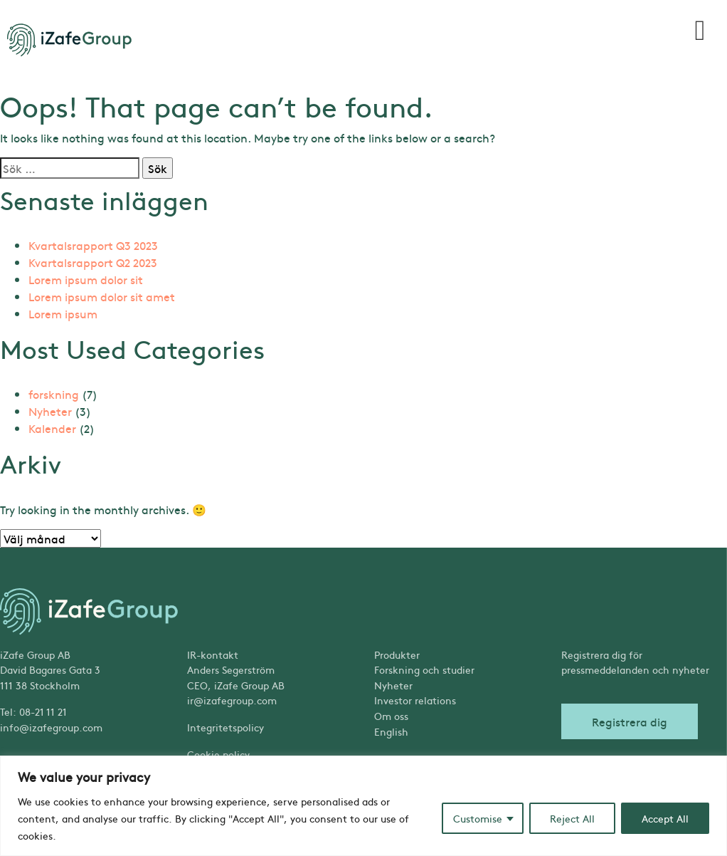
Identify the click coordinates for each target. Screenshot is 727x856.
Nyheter (50, 411)
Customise (477, 818)
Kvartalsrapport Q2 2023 (92, 262)
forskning (53, 394)
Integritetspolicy (225, 727)
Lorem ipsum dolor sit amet (101, 296)
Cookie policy (218, 754)
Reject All (572, 818)
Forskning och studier (424, 669)
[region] (363, 806)
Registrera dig (629, 721)
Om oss (391, 716)
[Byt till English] (457, 732)
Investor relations (415, 700)
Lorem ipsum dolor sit (85, 279)
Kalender (52, 428)
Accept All (665, 818)
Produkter (397, 654)
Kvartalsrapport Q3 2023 (93, 245)
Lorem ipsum (62, 313)
